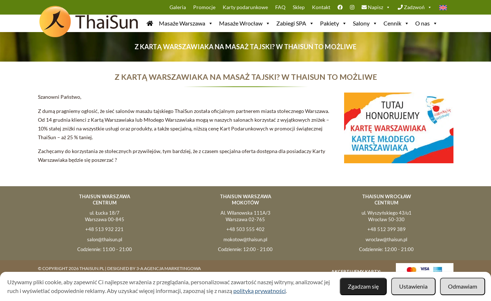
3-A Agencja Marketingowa (168, 268)
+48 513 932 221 (104, 229)
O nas (426, 23)
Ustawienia (413, 286)
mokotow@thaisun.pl (245, 239)
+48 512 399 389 (386, 229)
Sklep (299, 7)
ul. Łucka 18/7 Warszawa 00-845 (104, 216)
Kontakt (321, 7)
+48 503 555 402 (245, 229)
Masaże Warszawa (186, 23)
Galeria (177, 7)
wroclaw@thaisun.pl (386, 239)
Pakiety (333, 23)
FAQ (280, 7)
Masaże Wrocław (244, 23)
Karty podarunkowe (245, 7)
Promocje (204, 7)
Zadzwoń (415, 7)
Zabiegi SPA (295, 23)
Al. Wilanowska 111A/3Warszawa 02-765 (245, 216)
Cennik (396, 23)
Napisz (376, 7)
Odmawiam (462, 286)
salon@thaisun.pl (104, 239)
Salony (365, 23)
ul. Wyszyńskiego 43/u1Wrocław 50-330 (387, 216)
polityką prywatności (259, 290)
